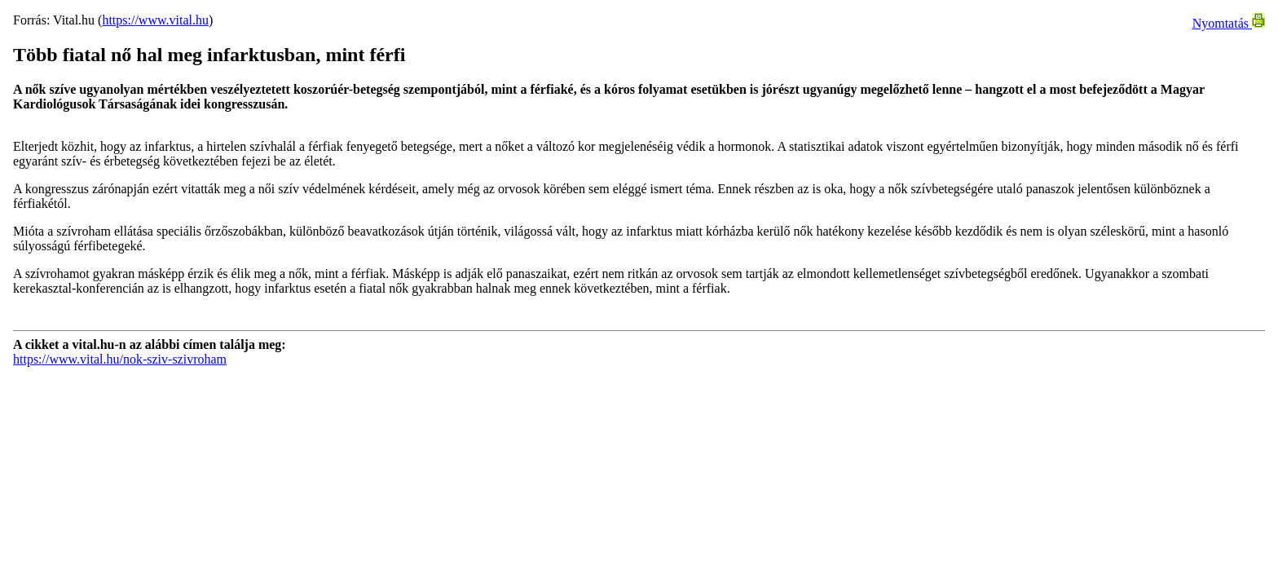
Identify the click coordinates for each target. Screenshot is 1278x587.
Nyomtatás (1228, 23)
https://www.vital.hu (155, 20)
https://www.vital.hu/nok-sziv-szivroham (120, 359)
